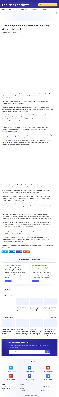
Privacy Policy (23, 390)
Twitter (33, 245)
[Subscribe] (47, 351)
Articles (55, 317)
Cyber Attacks (23, 9)
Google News (27, 245)
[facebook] (29, 377)
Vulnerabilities (12, 9)
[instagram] (10, 377)
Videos (51, 317)
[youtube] (48, 369)
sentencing (14, 237)
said (16, 103)
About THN (4, 386)
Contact (3, 390)
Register (8, 281)
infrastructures (13, 232)
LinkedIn (40, 245)
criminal (7, 232)
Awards (44, 9)
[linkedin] (29, 369)
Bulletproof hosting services (9, 140)
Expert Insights (34, 9)
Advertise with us (6, 388)
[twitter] (10, 369)
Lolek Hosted (20, 95)
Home (3, 9)
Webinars (22, 386)
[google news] (48, 377)
